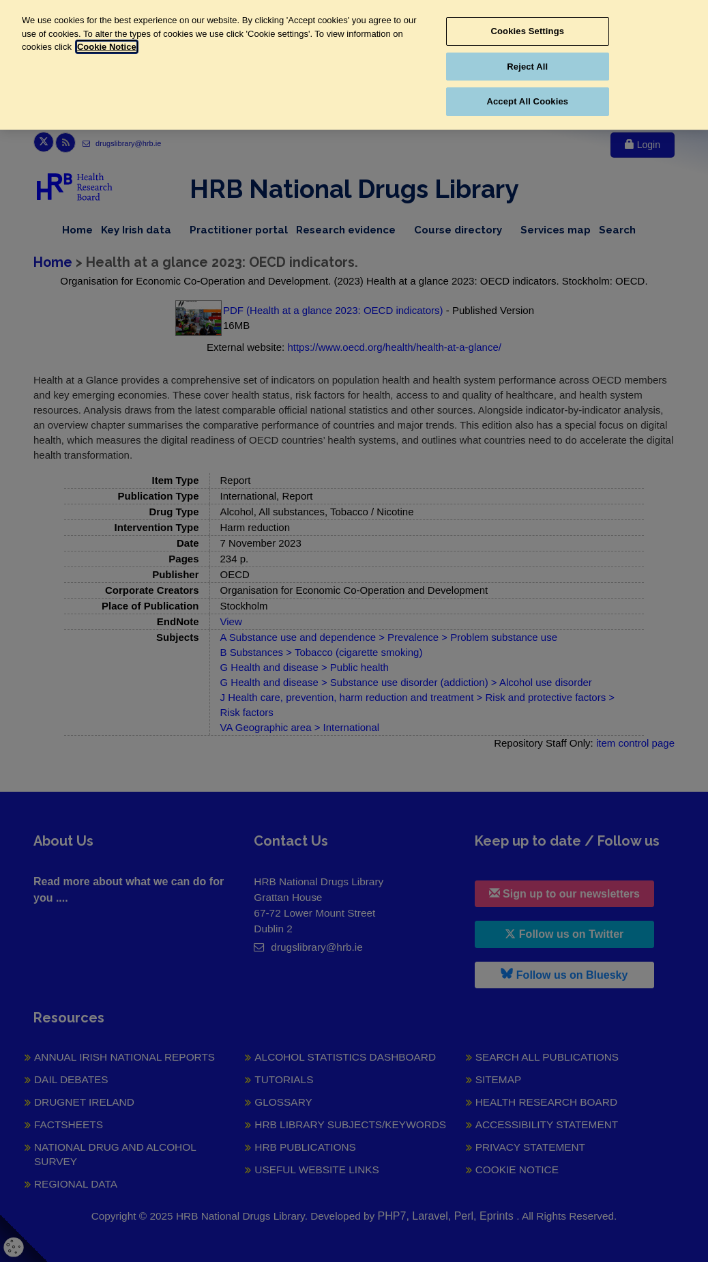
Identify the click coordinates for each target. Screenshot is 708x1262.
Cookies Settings (528, 31)
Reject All (527, 66)
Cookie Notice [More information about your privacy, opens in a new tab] (106, 47)
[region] (354, 65)
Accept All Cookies (527, 101)
